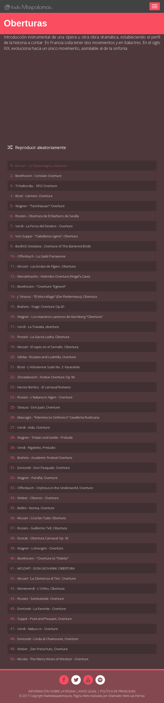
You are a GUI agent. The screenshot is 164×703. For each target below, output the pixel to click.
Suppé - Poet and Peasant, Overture (44, 618)
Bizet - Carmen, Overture (34, 196)
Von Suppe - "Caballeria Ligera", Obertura (46, 236)
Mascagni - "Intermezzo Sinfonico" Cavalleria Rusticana (58, 417)
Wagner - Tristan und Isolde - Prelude (45, 437)
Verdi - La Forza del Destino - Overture (44, 226)
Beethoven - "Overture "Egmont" (41, 286)
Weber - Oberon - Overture (38, 498)
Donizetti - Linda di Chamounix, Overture (47, 639)
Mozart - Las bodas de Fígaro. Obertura (46, 266)
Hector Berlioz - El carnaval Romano (44, 387)
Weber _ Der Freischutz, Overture (42, 649)
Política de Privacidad (118, 691)
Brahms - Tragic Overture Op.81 (40, 306)
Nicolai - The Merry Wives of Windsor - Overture (52, 659)
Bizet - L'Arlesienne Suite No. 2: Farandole (48, 367)
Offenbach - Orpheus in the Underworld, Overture (55, 488)
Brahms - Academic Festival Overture (44, 457)
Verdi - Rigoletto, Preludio (36, 447)
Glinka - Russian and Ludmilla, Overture (46, 357)
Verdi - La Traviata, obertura (38, 326)
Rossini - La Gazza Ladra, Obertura (43, 337)
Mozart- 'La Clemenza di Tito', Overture (46, 578)
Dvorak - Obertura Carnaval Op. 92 (43, 538)
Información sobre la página (51, 691)
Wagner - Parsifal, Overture (37, 477)
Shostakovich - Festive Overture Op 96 (46, 377)
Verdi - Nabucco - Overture (37, 628)
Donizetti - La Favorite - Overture (41, 608)
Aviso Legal (88, 691)
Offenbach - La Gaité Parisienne (41, 256)
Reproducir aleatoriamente (37, 147)
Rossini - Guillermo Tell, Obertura (42, 528)
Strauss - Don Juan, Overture (38, 407)
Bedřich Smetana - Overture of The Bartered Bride (53, 246)
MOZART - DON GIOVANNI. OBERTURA (46, 568)
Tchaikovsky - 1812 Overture (36, 185)
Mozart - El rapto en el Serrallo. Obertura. (48, 347)
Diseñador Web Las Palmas (126, 696)
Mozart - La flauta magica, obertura (41, 165)
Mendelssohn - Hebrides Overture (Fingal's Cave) (53, 276)
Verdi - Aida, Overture (33, 427)
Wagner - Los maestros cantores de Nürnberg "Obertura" (60, 316)
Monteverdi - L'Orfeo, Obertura (40, 588)
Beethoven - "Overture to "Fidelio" (43, 558)
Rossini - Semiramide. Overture (40, 598)
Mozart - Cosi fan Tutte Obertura (41, 518)
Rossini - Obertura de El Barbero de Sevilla (47, 216)
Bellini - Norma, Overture (35, 508)
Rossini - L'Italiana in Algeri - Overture (45, 397)
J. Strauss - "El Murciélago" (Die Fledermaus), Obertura (57, 296)
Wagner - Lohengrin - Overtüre (40, 548)
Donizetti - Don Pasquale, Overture (43, 467)
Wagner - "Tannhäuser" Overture (40, 206)
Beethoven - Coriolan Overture (38, 175)
